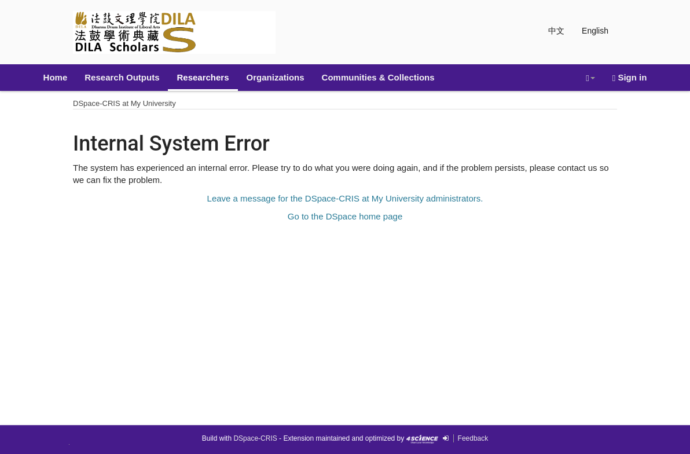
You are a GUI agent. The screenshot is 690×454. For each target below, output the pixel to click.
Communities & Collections (378, 77)
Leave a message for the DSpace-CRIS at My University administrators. (345, 198)
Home (55, 77)
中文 (556, 30)
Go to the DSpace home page (345, 216)
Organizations (275, 77)
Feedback (473, 438)
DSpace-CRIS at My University (124, 103)
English (595, 30)
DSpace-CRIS (255, 438)
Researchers (203, 77)
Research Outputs (122, 77)
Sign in (629, 77)
